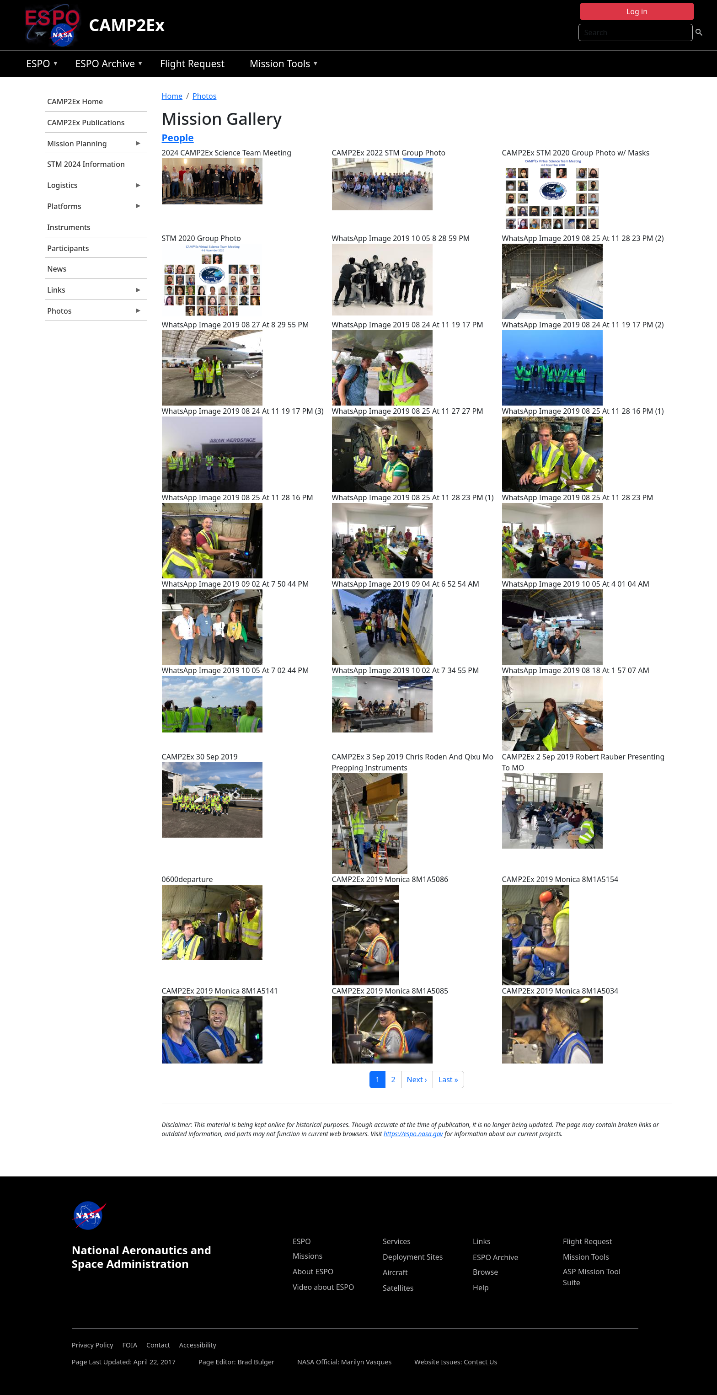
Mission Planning (93, 146)
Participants (68, 248)
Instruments (69, 227)
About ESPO (313, 1272)
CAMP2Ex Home (75, 101)
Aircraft (395, 1272)
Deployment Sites (413, 1257)
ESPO (40, 65)
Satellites (398, 1288)
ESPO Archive (107, 65)
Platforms (93, 208)
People (178, 137)
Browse (485, 1272)
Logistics (93, 187)
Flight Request (192, 63)
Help (481, 1288)
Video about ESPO (323, 1287)
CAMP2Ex (127, 25)
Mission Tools (282, 65)
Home (172, 96)
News (56, 269)
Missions (307, 1256)
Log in (636, 11)
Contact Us (480, 1362)
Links (93, 292)
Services (397, 1241)
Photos (93, 313)
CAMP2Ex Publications (85, 123)
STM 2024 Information (86, 164)
